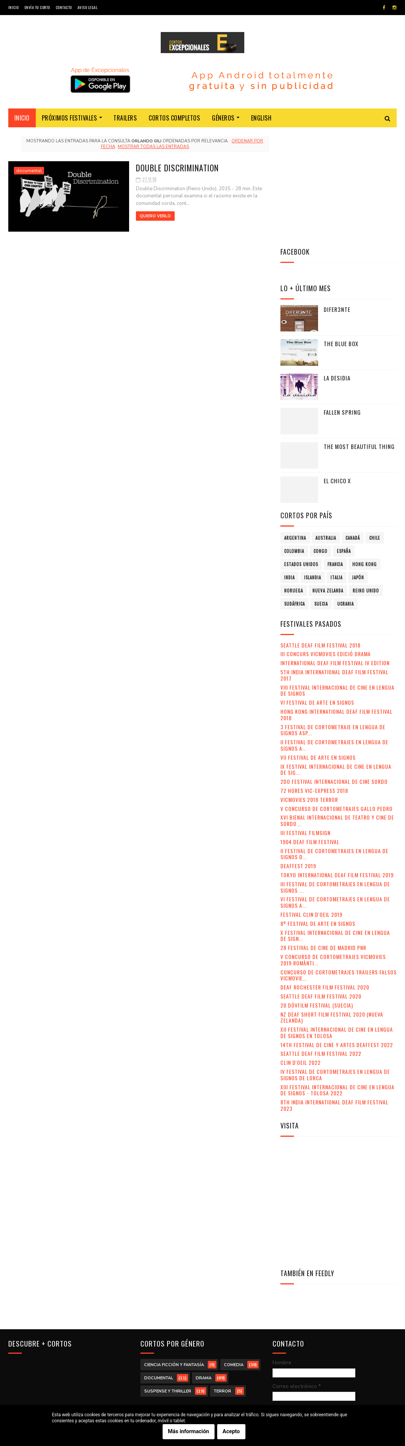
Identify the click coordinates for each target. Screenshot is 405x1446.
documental (29, 171)
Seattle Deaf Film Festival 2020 (320, 883)
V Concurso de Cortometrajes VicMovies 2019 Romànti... (333, 847)
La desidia (337, 265)
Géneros (223, 119)
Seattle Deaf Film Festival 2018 (320, 532)
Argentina (295, 425)
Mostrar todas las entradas (151, 147)
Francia (335, 452)
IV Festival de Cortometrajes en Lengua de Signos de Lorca (335, 962)
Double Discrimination (159, 168)
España (344, 438)
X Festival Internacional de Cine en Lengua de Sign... (335, 823)
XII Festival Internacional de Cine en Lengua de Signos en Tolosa (336, 920)
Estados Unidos (301, 452)
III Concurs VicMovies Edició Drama (325, 541)
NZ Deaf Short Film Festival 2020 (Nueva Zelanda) (331, 905)
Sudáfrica (294, 491)
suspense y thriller (167, 1278)
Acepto (231, 1431)
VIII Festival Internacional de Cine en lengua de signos (337, 578)
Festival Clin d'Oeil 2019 (311, 802)
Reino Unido (366, 478)
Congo (320, 438)
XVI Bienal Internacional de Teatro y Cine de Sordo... (337, 708)
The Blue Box (341, 231)
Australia (325, 425)
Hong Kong (364, 452)
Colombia (294, 438)
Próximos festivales (69, 119)
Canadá (353, 425)
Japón (358, 465)
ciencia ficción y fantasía (174, 1251)
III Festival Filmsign (305, 720)
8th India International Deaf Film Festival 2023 (334, 992)
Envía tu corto (37, 7)
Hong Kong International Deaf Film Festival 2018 (336, 602)
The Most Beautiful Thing (359, 334)
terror (222, 1278)
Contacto (64, 7)
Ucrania (345, 491)
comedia (234, 1251)
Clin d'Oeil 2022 (300, 950)
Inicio (13, 7)
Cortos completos (174, 119)
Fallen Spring (342, 299)
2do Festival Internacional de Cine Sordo (334, 669)
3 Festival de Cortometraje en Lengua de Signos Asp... (332, 617)
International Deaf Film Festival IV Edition (335, 550)
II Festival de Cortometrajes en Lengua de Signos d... (334, 741)
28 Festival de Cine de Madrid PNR (323, 835)
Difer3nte (337, 196)
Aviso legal (88, 7)
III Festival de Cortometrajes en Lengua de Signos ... (335, 774)
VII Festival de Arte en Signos (318, 645)
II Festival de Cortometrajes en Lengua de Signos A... (334, 632)
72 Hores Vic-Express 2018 (314, 678)
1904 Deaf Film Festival (310, 729)
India (289, 465)
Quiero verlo (136, 217)
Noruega (293, 478)
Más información (188, 1431)
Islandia (312, 465)
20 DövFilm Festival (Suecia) (316, 892)
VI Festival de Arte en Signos (317, 590)
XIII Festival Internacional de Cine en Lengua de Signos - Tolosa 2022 (337, 977)
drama (204, 1264)
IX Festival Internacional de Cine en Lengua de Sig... (335, 657)
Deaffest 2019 (298, 753)
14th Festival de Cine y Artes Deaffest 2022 (336, 932)
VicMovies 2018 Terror (309, 687)
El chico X (337, 368)
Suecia (321, 491)
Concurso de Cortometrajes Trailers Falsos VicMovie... (338, 862)
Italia (336, 465)
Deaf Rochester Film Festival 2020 (324, 874)
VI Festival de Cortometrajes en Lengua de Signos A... (335, 790)
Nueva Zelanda (327, 478)
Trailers (125, 119)
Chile (374, 425)
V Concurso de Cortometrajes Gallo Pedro (336, 696)
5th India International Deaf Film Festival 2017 (334, 562)
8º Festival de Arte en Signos (317, 811)
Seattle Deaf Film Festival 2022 (320, 941)
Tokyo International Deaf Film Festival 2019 (337, 762)
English (261, 119)
